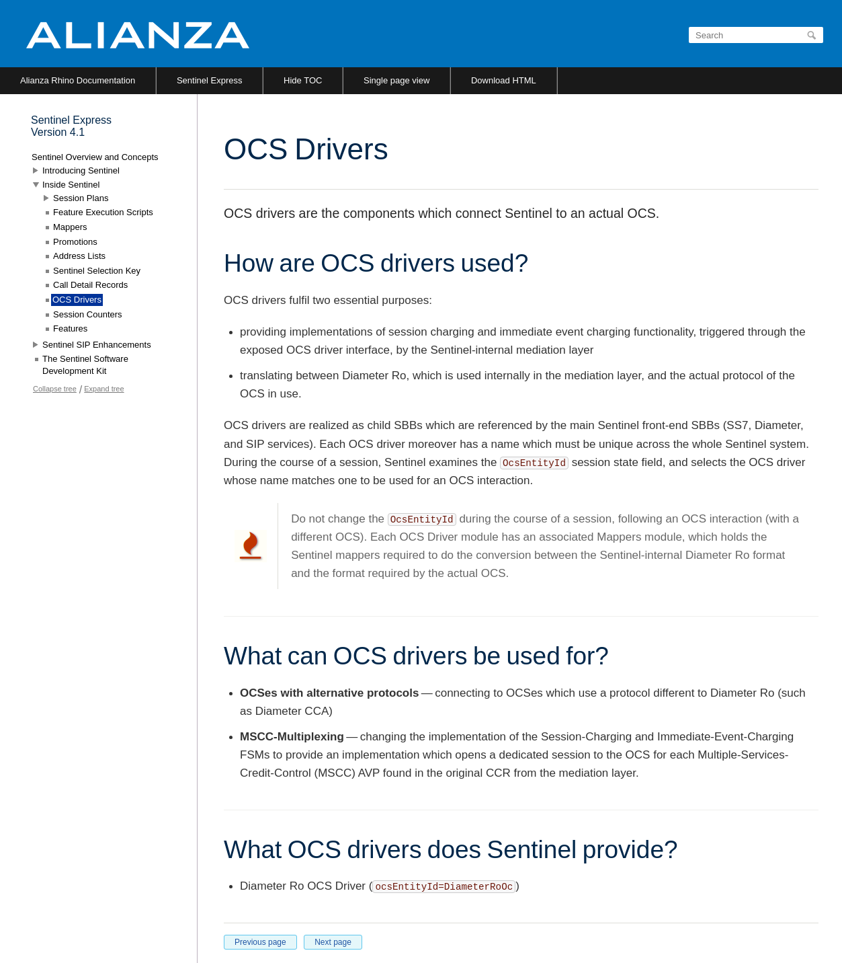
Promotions (75, 242)
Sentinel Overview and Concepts (95, 157)
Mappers (70, 227)
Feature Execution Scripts (103, 212)
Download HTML (503, 80)
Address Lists (79, 256)
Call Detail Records (90, 285)
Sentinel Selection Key (96, 271)
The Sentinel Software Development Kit (85, 365)
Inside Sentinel (70, 185)
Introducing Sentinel (81, 170)
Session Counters (87, 314)
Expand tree (104, 389)
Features (70, 328)
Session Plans (80, 198)
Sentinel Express (210, 80)
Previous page (260, 942)
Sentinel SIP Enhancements (96, 345)
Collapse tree (55, 389)
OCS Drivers (76, 300)
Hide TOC (303, 80)
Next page (332, 942)
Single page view (396, 80)
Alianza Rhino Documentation (77, 80)
